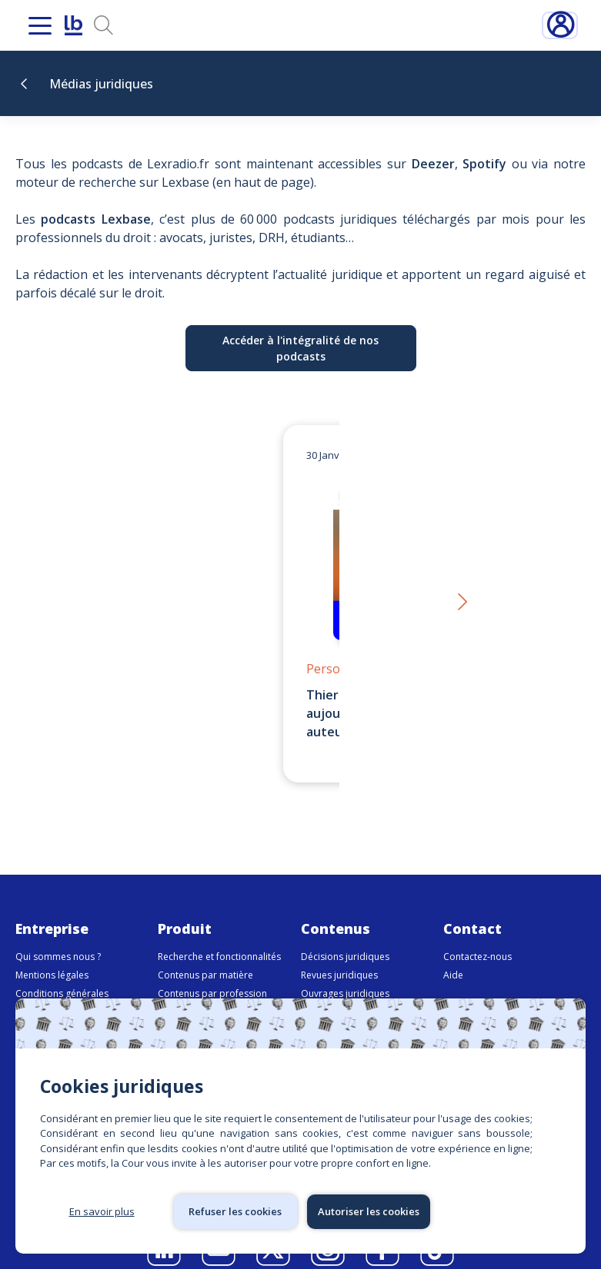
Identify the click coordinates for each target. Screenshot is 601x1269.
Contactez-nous (477, 938)
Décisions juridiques (345, 938)
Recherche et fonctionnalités (219, 938)
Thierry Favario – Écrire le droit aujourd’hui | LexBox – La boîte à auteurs (289, 713)
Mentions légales (51, 956)
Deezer (433, 163)
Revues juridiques (339, 956)
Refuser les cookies (235, 1211)
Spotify (484, 163)
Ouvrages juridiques (345, 975)
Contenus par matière (205, 956)
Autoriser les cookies (368, 1211)
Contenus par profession (212, 975)
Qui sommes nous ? (58, 938)
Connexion (560, 25)
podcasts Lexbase (95, 219)
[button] (461, 593)
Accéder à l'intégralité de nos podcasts (300, 348)
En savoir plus (102, 1211)
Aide (453, 956)
